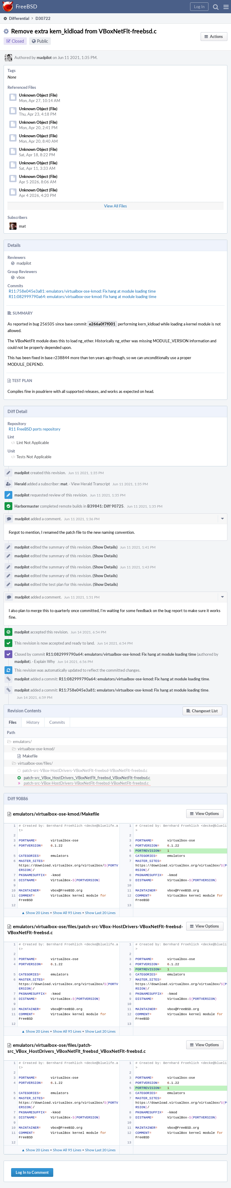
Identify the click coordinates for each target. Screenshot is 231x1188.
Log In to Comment (32, 1172)
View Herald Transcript (90, 484)
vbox (21, 277)
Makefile (30, 756)
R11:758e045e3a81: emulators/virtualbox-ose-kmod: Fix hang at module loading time (82, 291)
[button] (226, 6)
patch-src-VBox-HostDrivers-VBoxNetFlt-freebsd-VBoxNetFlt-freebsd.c (85, 770)
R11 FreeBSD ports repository (34, 429)
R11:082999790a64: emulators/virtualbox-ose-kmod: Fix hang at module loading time (82, 296)
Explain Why (44, 661)
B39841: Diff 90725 (105, 506)
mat (22, 226)
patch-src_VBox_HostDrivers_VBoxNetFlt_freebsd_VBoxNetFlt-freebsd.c (87, 777)
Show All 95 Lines (67, 912)
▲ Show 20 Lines (35, 912)
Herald (20, 484)
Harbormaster (26, 506)
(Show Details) (105, 547)
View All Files (115, 206)
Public (42, 41)
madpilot (44, 57)
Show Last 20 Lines (100, 912)
